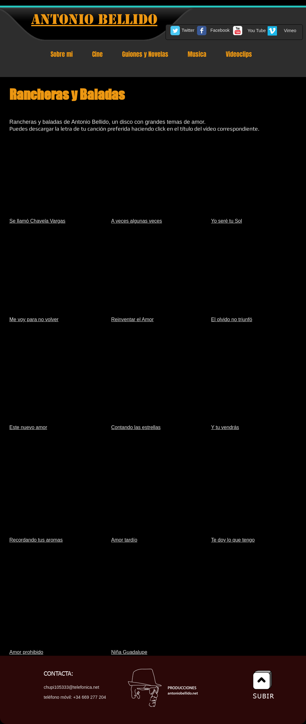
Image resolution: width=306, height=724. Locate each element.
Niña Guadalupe (129, 652)
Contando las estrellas (135, 427)
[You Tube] (256, 31)
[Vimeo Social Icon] (272, 31)
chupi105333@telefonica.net (71, 687)
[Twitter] (188, 30)
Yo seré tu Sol (226, 221)
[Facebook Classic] (201, 30)
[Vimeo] (290, 31)
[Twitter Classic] (175, 30)
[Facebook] (219, 30)
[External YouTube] (52, 179)
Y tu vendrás (225, 427)
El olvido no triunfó (231, 319)
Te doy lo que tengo (233, 540)
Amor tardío (124, 540)
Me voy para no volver (33, 319)
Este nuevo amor (28, 427)
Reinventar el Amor (132, 319)
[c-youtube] (237, 30)
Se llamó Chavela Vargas (37, 221)
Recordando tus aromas (36, 540)
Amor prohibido (26, 652)
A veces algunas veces (136, 221)
